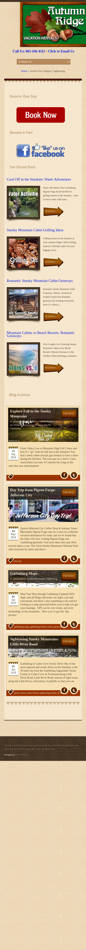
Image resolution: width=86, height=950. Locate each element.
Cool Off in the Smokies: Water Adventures (39, 179)
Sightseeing (28, 425)
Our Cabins (53, 745)
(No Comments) (29, 503)
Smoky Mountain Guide (45, 749)
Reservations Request (23, 749)
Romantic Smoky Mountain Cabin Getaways (40, 281)
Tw (74, 475)
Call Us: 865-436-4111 (29, 51)
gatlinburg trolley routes (41, 626)
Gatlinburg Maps (23, 573)
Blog (7, 745)
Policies (63, 745)
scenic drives (32, 693)
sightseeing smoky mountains (53, 693)
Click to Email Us (61, 51)
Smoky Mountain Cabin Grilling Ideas (35, 230)
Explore (15, 745)
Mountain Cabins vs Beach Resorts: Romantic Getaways (41, 334)
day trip (17, 561)
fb (64, 475)
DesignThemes (21, 755)
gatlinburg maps (21, 626)
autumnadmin (19, 421)
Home (24, 71)
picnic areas (19, 693)
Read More (50, 211)
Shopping (50, 500)
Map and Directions (37, 745)
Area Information (37, 421)
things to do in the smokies (26, 700)
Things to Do (41, 425)
